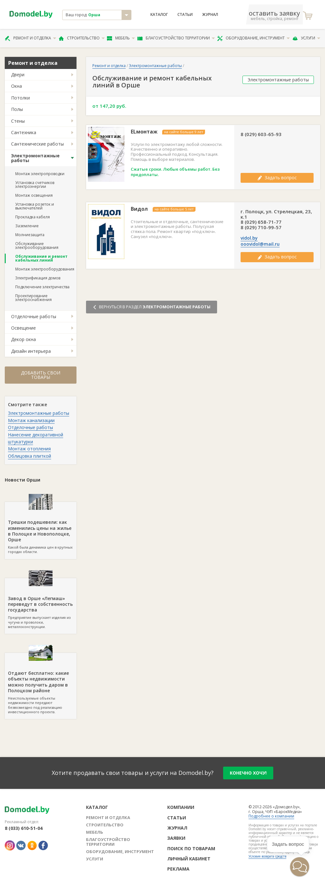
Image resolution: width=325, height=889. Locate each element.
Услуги (306, 38)
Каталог (159, 14)
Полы (17, 109)
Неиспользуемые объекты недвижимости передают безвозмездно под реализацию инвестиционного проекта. (40, 683)
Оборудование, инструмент (253, 38)
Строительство (82, 38)
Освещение (23, 328)
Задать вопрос (277, 177)
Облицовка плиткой (29, 456)
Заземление (27, 226)
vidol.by (249, 238)
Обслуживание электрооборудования (36, 245)
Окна (16, 86)
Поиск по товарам (191, 848)
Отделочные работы (33, 316)
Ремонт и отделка (30, 38)
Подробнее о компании (271, 816)
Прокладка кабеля (32, 217)
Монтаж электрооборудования (44, 269)
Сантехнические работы (37, 144)
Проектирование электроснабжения (33, 297)
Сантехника (23, 132)
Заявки (176, 838)
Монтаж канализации (31, 420)
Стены (18, 121)
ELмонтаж (144, 131)
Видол (139, 209)
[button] (299, 866)
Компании (180, 807)
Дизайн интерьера (31, 351)
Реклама (178, 868)
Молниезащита (29, 234)
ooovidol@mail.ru (260, 244)
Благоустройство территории (176, 38)
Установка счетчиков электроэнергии (34, 184)
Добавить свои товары (40, 375)
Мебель (121, 38)
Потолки (20, 98)
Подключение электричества (42, 287)
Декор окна (23, 339)
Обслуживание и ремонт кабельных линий (41, 258)
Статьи (185, 14)
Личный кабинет (188, 858)
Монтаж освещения (34, 195)
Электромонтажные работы (35, 158)
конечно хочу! (248, 773)
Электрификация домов (37, 278)
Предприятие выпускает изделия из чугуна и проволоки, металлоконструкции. (40, 603)
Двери (17, 75)
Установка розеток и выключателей (34, 206)
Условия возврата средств (267, 856)
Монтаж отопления (29, 449)
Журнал (210, 14)
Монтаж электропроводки (39, 173)
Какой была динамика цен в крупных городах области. (40, 528)
